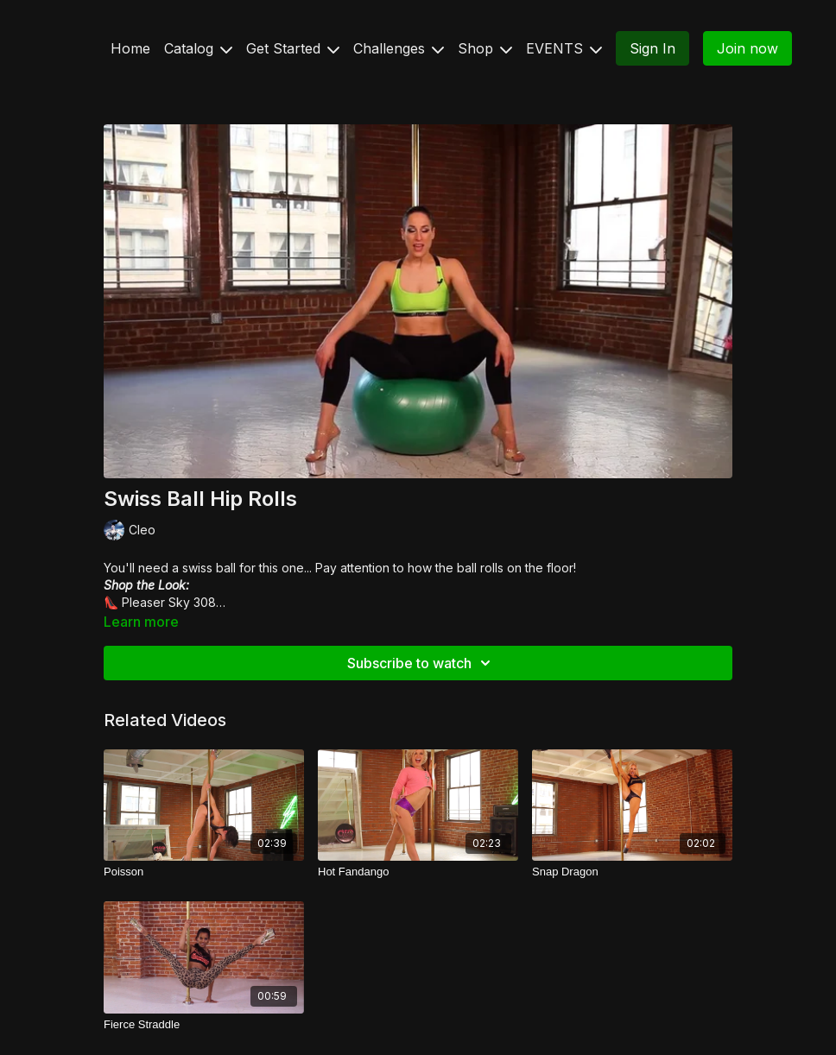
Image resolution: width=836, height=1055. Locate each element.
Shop (485, 48)
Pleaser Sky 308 (169, 602)
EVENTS (564, 48)
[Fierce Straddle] (204, 1024)
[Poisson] (204, 872)
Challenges (398, 48)
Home (130, 48)
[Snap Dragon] (632, 872)
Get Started (292, 48)
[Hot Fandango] (418, 872)
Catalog (198, 48)
